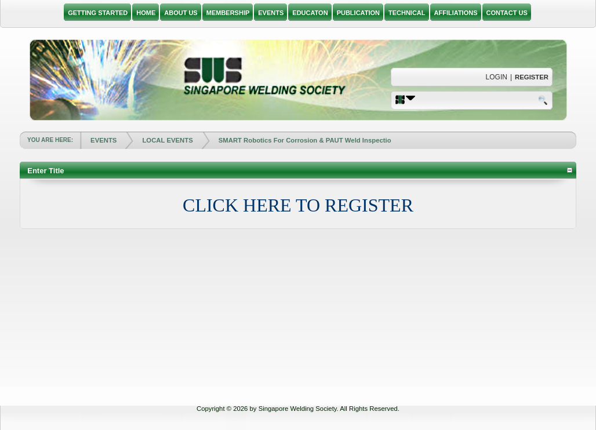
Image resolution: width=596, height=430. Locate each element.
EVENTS (103, 140)
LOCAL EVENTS (167, 140)
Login (496, 77)
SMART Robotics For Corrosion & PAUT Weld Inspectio (305, 140)
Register (531, 77)
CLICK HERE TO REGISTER (298, 205)
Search (544, 99)
